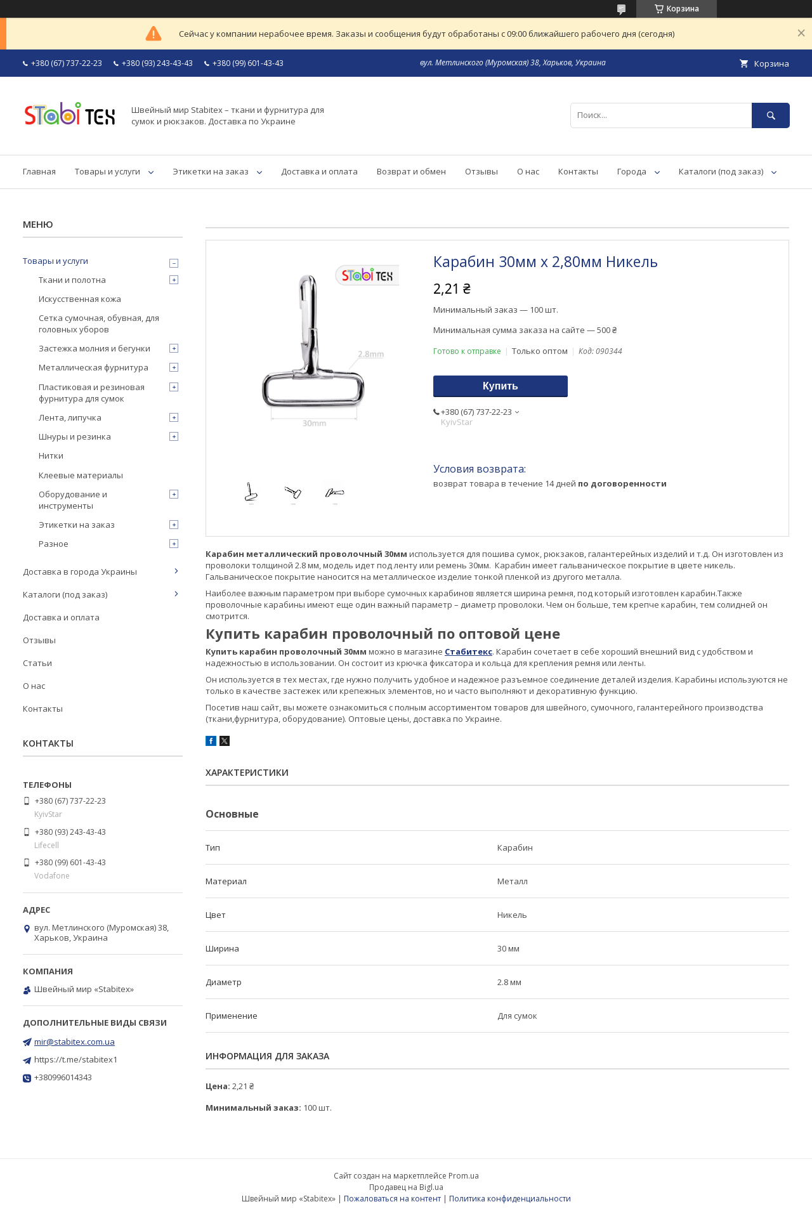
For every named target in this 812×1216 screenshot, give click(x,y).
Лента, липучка (70, 417)
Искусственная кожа (80, 298)
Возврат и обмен (411, 171)
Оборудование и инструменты (73, 499)
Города (631, 171)
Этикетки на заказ (211, 171)
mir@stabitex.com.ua (74, 1041)
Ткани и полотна (72, 279)
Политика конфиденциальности (510, 1198)
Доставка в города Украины (80, 571)
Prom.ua (464, 1175)
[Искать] (771, 115)
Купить (500, 386)
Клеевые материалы (81, 475)
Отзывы (481, 171)
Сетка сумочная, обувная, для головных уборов (99, 323)
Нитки (51, 455)
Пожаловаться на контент (392, 1198)
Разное (54, 543)
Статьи (37, 663)
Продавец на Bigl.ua (406, 1187)
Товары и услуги (107, 171)
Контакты (578, 171)
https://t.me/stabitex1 (75, 1059)
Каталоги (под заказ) (721, 171)
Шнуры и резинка (75, 436)
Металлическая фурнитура (93, 367)
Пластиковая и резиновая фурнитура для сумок (92, 392)
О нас (528, 171)
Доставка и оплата (319, 171)
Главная (39, 171)
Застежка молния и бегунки (94, 348)
